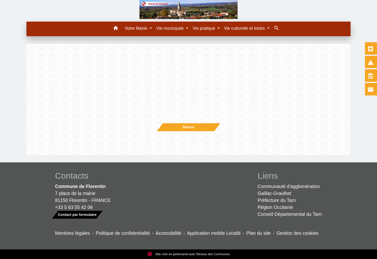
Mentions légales (72, 233)
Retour (188, 127)
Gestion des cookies (297, 233)
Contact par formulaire (77, 214)
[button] (115, 29)
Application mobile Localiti (214, 233)
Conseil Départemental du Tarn (290, 214)
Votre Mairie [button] (137, 28)
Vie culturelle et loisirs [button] (245, 28)
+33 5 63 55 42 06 (74, 207)
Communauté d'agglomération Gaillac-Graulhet (289, 190)
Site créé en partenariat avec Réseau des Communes (188, 254)
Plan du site (258, 233)
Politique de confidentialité (123, 233)
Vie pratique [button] (204, 28)
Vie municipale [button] (170, 28)
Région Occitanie (275, 207)
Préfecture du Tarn (277, 200)
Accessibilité (168, 233)
